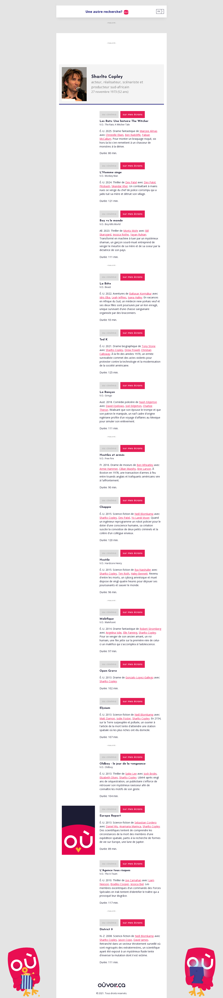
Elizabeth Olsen (109, 777)
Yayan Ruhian (138, 234)
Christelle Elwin (114, 135)
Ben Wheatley (145, 465)
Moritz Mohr (130, 230)
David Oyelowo (115, 406)
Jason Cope (125, 940)
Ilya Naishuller (142, 569)
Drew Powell (132, 350)
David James (140, 940)
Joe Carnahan (133, 880)
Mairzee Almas (148, 131)
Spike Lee (131, 773)
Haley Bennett (139, 573)
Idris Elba (105, 297)
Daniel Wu (112, 826)
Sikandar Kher (120, 186)
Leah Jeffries (119, 297)
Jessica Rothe (121, 234)
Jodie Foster (123, 718)
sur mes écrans (132, 114)
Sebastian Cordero (145, 822)
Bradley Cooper (119, 884)
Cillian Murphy (127, 469)
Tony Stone (148, 346)
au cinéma (109, 114)
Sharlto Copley (114, 350)
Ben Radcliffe (133, 135)
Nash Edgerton (148, 402)
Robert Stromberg (150, 628)
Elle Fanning (130, 632)
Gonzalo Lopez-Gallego (139, 677)
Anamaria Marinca (130, 826)
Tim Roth (123, 573)
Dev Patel (131, 182)
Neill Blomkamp (143, 514)
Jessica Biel (137, 884)
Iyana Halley (135, 297)
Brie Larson (144, 469)
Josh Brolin (150, 773)
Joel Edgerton (133, 406)
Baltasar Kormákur (140, 293)
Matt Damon (107, 718)
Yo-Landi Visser (140, 517)
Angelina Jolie (114, 632)
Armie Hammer (109, 469)
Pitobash (105, 186)
